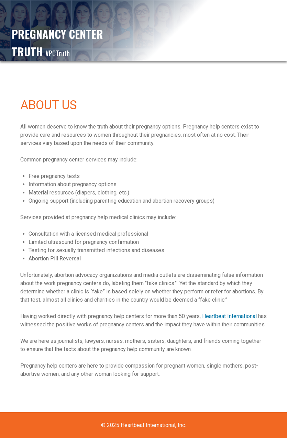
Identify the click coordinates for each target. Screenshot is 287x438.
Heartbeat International (229, 316)
